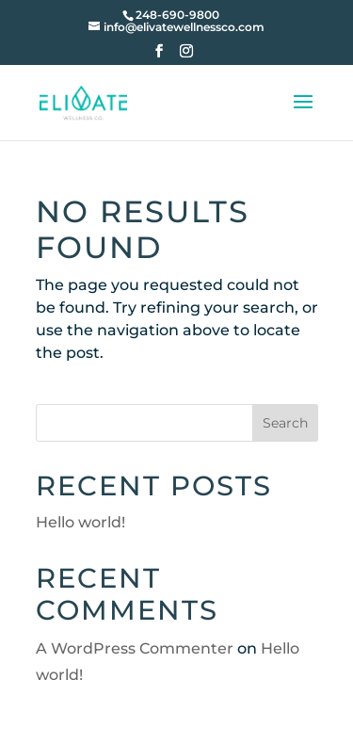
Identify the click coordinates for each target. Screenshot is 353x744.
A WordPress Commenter (134, 648)
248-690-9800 (177, 15)
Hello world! (80, 522)
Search (285, 422)
